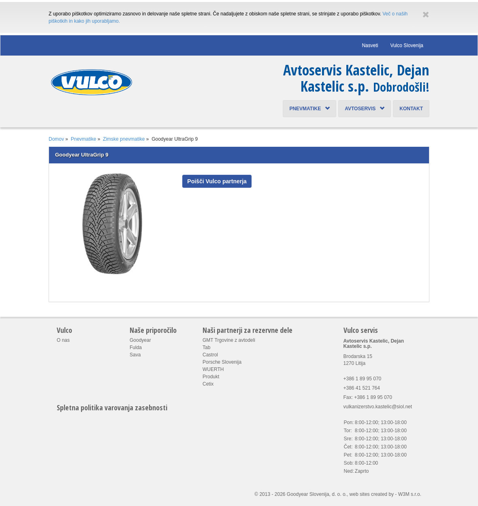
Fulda (136, 347)
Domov (56, 139)
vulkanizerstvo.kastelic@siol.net (378, 407)
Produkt (211, 377)
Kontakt (411, 108)
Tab (206, 347)
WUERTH (213, 369)
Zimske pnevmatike (124, 139)
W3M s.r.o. (409, 494)
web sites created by (372, 494)
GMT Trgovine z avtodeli (229, 340)
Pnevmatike (309, 108)
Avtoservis (364, 108)
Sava (135, 355)
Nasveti (370, 45)
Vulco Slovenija (406, 45)
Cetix (208, 384)
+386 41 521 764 (362, 388)
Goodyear (140, 340)
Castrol (210, 355)
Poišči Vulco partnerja (217, 181)
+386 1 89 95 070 (363, 379)
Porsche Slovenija (222, 362)
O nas (63, 340)
